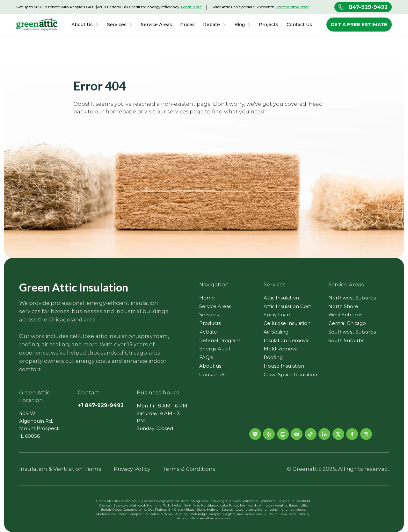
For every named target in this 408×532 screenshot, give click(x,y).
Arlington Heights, (273, 505)
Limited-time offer (292, 7)
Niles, (169, 514)
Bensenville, (298, 505)
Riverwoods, (245, 514)
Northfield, (192, 505)
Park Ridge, (199, 514)
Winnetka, (251, 501)
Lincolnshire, (274, 509)
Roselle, (261, 514)
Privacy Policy (132, 469)
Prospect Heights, (222, 514)
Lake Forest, (229, 505)
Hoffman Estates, (220, 509)
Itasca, (239, 509)
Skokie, (177, 505)
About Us (82, 24)
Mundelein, (155, 514)
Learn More (191, 7)
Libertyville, (254, 509)
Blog (239, 24)
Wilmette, (268, 501)
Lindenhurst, (296, 509)
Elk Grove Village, (181, 509)
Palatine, (181, 514)
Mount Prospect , (131, 514)
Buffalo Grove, (111, 509)
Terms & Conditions (189, 469)
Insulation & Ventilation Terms (60, 469)
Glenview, (233, 501)
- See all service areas (213, 518)
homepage (121, 111)
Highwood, (138, 505)
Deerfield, (302, 501)
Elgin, (201, 509)
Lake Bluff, (286, 501)
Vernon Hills (186, 518)
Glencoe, (105, 505)
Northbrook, (210, 505)
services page (185, 111)
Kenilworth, (249, 505)
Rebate (211, 24)
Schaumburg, (299, 514)
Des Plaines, (157, 509)
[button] (85, 24)
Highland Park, (159, 505)
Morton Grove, (106, 514)
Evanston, (120, 505)
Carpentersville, (135, 509)
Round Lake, (278, 514)
